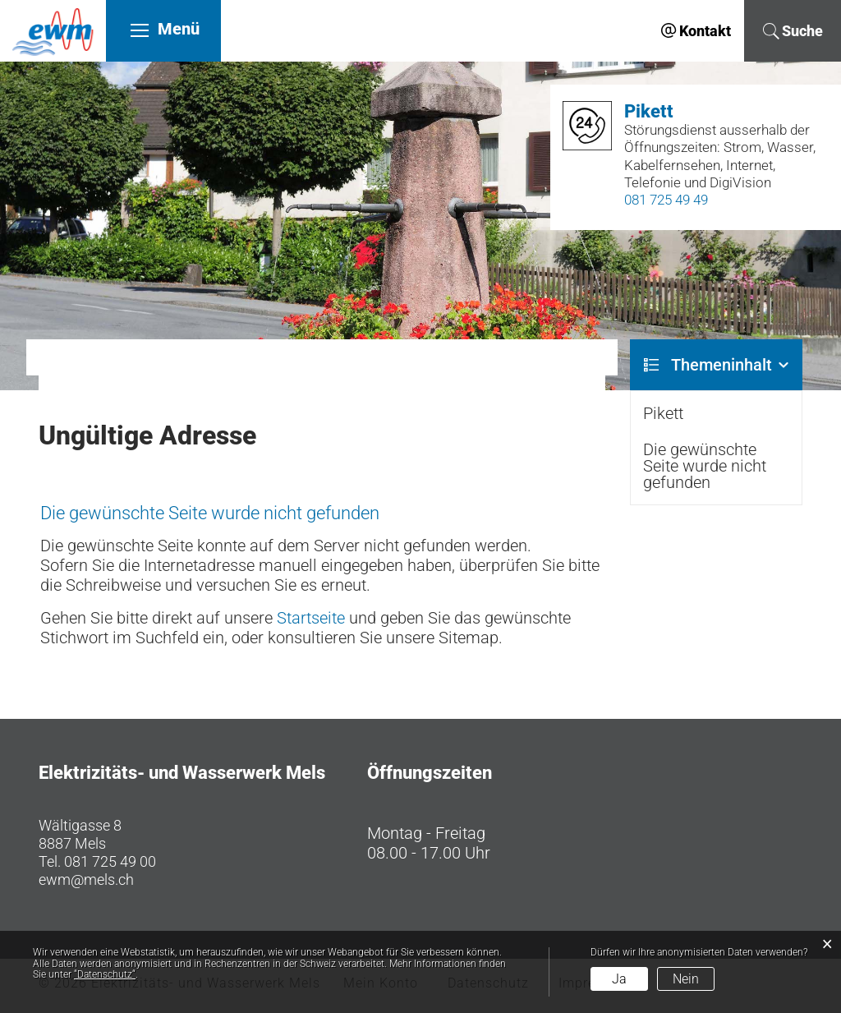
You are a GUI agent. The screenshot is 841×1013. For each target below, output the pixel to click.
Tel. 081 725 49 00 (97, 861)
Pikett (663, 413)
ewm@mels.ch (86, 879)
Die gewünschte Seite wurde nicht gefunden (704, 466)
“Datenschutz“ (105, 974)
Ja (619, 979)
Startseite (311, 618)
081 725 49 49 (666, 199)
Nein (686, 979)
